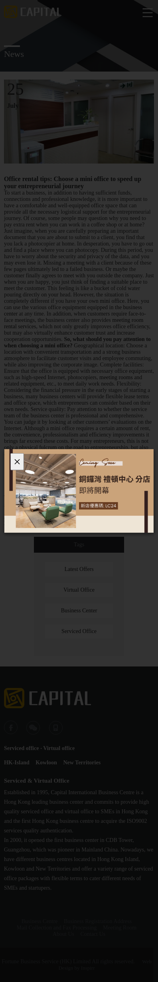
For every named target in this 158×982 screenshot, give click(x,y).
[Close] (17, 461)
